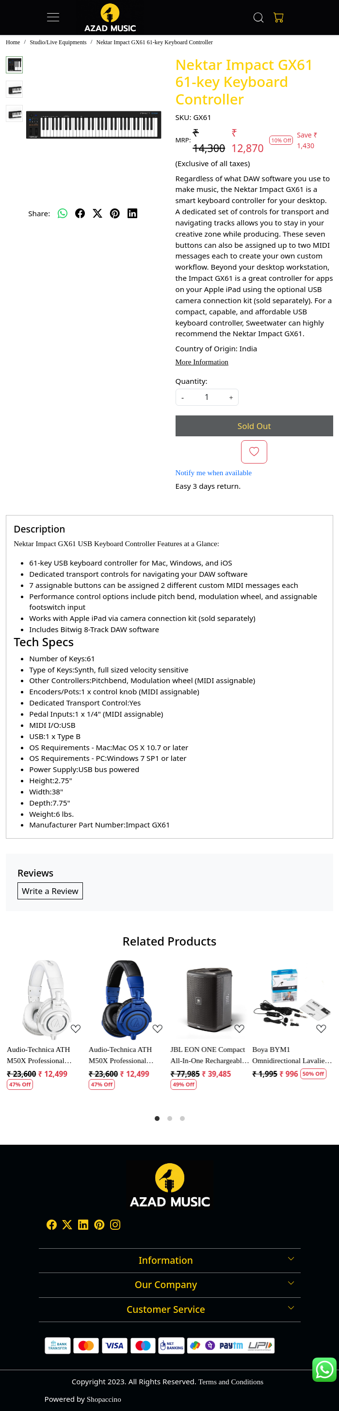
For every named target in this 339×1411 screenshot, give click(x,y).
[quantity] (207, 397)
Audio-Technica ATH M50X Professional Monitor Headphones (38, 1056)
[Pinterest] (99, 1226)
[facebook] (80, 213)
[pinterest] (115, 213)
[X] (67, 1226)
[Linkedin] (83, 1226)
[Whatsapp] (62, 213)
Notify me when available (214, 472)
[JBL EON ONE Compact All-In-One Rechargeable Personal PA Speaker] (211, 1000)
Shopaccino (104, 1399)
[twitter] (97, 213)
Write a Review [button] (50, 890)
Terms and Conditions (230, 1381)
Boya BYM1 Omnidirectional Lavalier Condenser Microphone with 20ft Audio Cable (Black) (289, 1056)
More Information (202, 362)
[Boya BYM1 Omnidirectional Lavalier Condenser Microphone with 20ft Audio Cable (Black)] (292, 1000)
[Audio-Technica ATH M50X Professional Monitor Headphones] (47, 1000)
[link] (258, 17)
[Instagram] (115, 1226)
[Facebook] (52, 1226)
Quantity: (192, 381)
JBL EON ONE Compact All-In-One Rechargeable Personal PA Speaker (208, 1056)
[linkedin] (132, 213)
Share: (39, 213)
